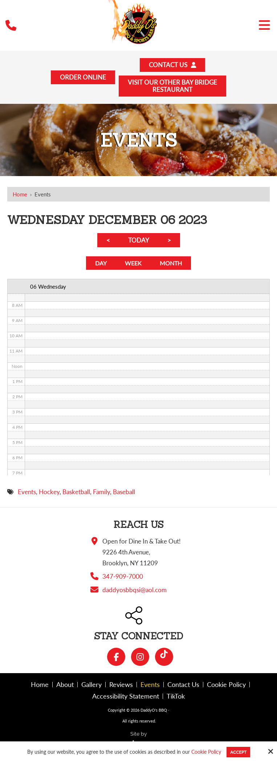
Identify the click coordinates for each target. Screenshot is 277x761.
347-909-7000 (122, 578)
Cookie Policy (206, 752)
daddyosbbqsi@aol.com (134, 592)
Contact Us (172, 65)
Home (20, 195)
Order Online (83, 78)
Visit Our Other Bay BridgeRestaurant (172, 86)
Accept (238, 752)
